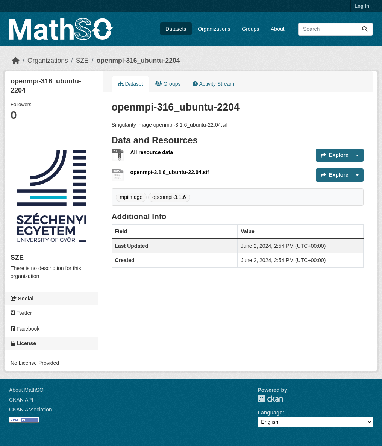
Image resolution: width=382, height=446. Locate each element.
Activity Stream (213, 84)
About (278, 29)
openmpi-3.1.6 (169, 197)
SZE (82, 60)
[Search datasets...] (335, 29)
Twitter (21, 313)
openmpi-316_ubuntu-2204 (138, 60)
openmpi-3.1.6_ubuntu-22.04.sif (169, 172)
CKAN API (21, 400)
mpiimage (131, 197)
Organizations (214, 29)
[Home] (16, 60)
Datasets (175, 29)
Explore (334, 155)
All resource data (151, 152)
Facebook (25, 329)
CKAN (270, 399)
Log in (362, 6)
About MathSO (26, 390)
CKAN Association (30, 410)
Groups (250, 29)
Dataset (130, 84)
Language (270, 413)
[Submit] (364, 29)
